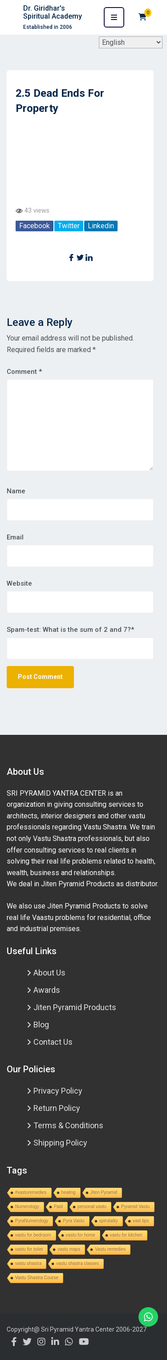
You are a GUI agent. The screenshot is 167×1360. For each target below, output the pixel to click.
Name (16, 491)
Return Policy (56, 1108)
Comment (24, 372)
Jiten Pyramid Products (74, 1007)
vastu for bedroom (33, 1235)
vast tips (141, 1220)
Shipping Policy (60, 1142)
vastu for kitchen (126, 1235)
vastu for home (80, 1235)
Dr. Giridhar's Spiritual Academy (52, 12)
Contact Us (53, 1042)
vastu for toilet (29, 1249)
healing (68, 1192)
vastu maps (68, 1249)
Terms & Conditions (68, 1125)
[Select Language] (131, 42)
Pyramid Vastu (135, 1206)
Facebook (34, 226)
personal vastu (91, 1206)
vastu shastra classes (77, 1263)
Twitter (69, 226)
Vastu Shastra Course (36, 1277)
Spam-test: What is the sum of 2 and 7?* (70, 630)
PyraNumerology (31, 1220)
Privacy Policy (57, 1090)
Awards (46, 990)
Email (15, 537)
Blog (41, 1024)
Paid (58, 1206)
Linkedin (101, 226)
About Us (49, 972)
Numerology (27, 1206)
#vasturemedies (31, 1192)
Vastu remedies (110, 1249)
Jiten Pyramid (104, 1192)
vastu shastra (28, 1263)
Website (19, 583)
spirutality (108, 1220)
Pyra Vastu (73, 1220)
